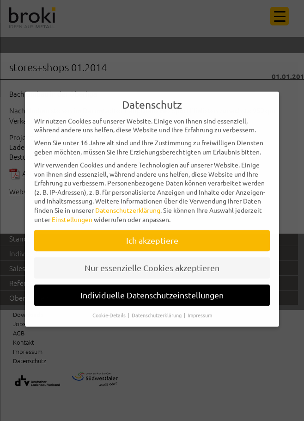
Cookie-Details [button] (109, 311)
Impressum (200, 311)
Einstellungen (72, 214)
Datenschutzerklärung (127, 206)
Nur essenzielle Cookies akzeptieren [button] (152, 263)
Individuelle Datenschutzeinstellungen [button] (152, 291)
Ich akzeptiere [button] (152, 236)
